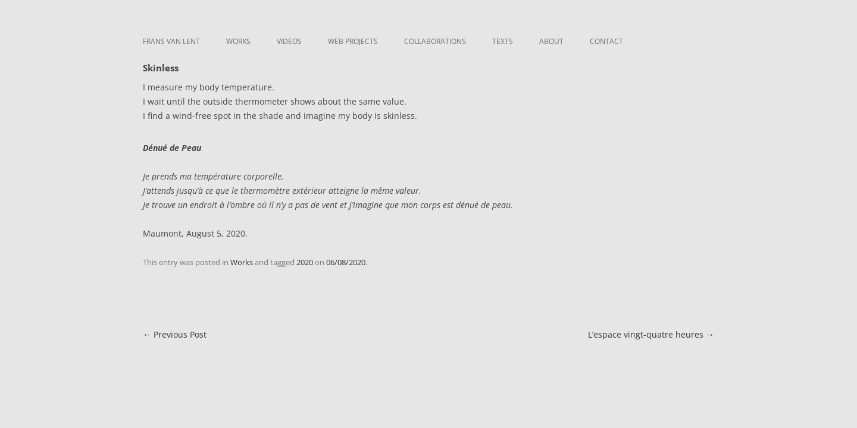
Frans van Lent (171, 41)
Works (238, 41)
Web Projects (353, 41)
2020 (304, 262)
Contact (606, 41)
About (551, 41)
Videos (289, 41)
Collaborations (435, 41)
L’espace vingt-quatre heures (651, 334)
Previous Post (175, 334)
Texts (502, 41)
